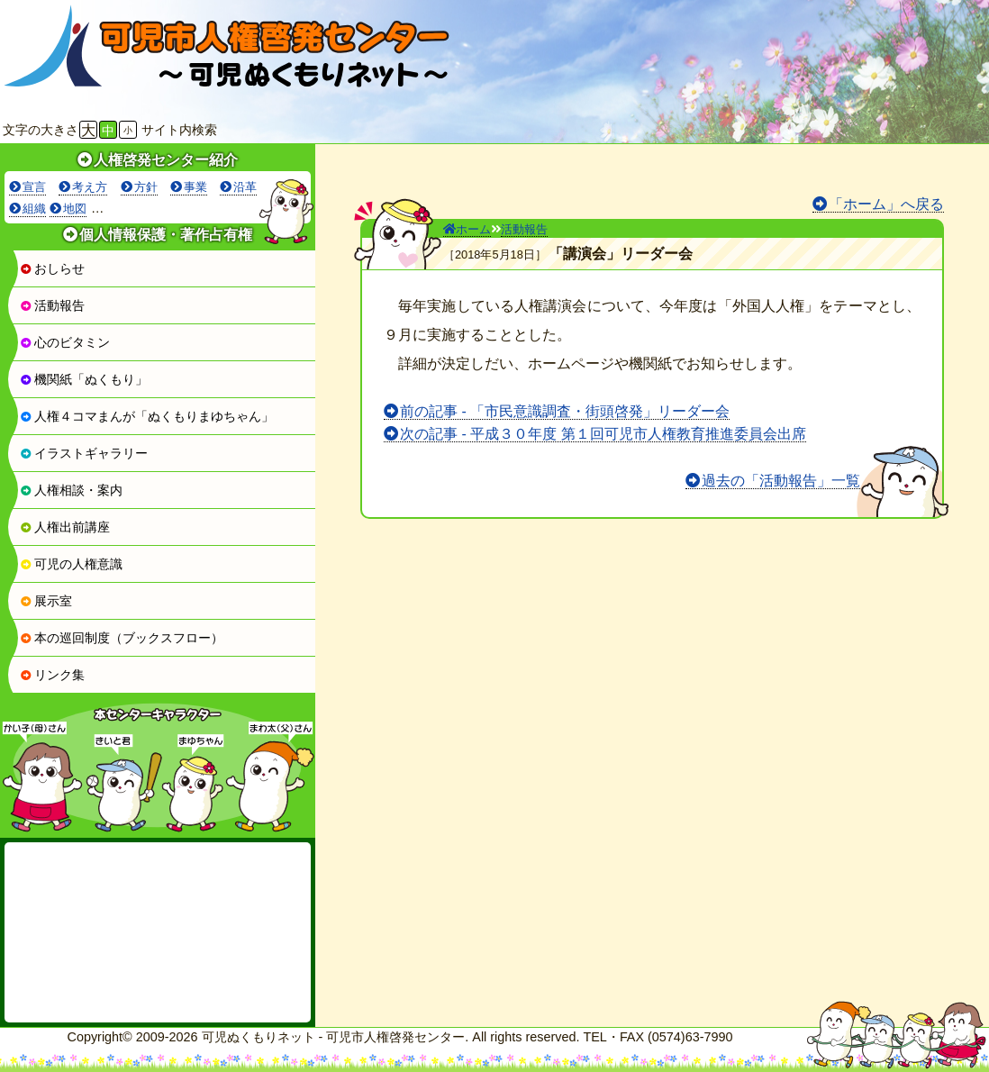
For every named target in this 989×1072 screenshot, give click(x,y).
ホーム (467, 229)
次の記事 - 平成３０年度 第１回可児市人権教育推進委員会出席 (603, 433)
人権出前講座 (65, 527)
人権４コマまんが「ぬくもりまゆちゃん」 (147, 416)
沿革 (245, 187)
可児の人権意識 (71, 564)
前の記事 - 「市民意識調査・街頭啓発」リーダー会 (565, 411)
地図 (74, 208)
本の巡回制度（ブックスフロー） (121, 638)
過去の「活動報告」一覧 (781, 480)
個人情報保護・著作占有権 (165, 234)
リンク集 (52, 675)
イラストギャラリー (84, 453)
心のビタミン (65, 342)
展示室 (46, 601)
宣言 (34, 187)
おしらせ (52, 268)
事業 (195, 187)
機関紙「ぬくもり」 (84, 379)
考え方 (89, 187)
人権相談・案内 (71, 490)
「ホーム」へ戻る (886, 204)
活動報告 (52, 305)
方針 (146, 187)
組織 (34, 208)
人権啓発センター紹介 (166, 160)
